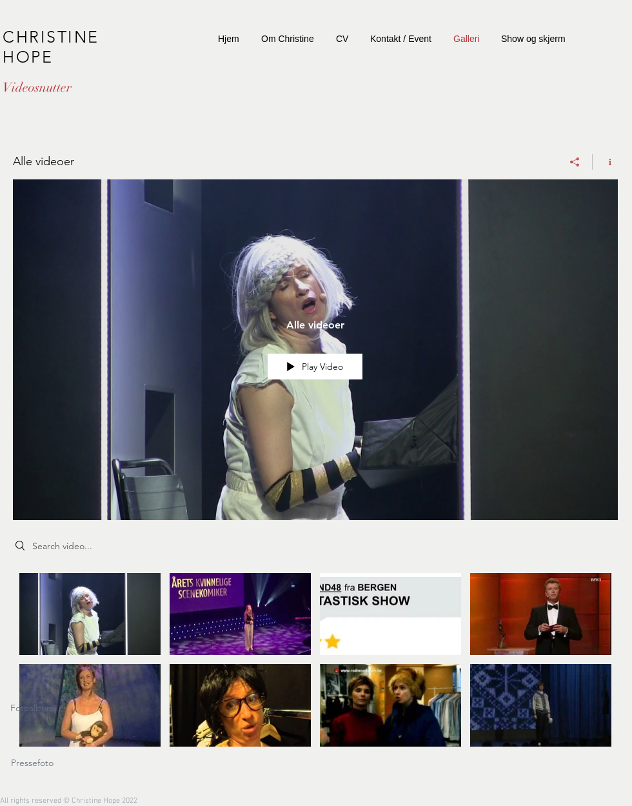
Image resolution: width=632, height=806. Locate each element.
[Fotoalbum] (32, 708)
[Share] (575, 162)
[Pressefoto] (32, 763)
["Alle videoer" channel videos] (315, 663)
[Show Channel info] (605, 162)
